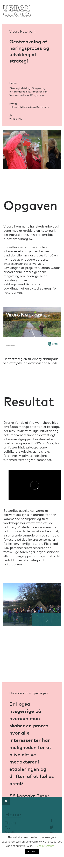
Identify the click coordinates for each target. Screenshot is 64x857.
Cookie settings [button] (45, 846)
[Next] (46, 619)
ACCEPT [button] (32, 851)
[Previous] (17, 619)
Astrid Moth (23, 810)
